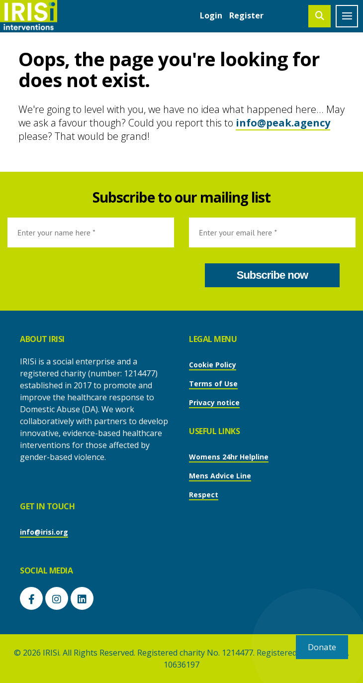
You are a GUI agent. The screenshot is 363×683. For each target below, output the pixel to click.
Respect (203, 494)
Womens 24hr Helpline (229, 456)
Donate (322, 647)
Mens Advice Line (220, 475)
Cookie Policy (212, 364)
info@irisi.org (44, 532)
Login (211, 15)
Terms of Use (213, 383)
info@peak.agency (283, 122)
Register (246, 15)
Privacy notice (214, 402)
